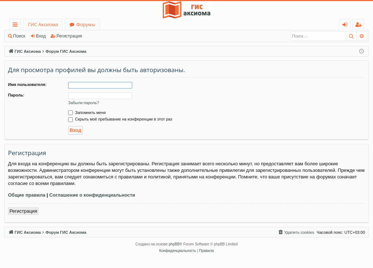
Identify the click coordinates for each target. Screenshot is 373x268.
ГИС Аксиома (43, 24)
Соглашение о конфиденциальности (92, 195)
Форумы (85, 24)
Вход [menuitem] (346, 25)
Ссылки (16, 25)
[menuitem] (296, 232)
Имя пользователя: (27, 84)
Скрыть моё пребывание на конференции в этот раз (120, 119)
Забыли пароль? (83, 102)
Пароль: (16, 95)
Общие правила (26, 195)
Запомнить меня (87, 112)
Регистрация (69, 36)
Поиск (19, 36)
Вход (41, 36)
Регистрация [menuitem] (360, 25)
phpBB (174, 244)
